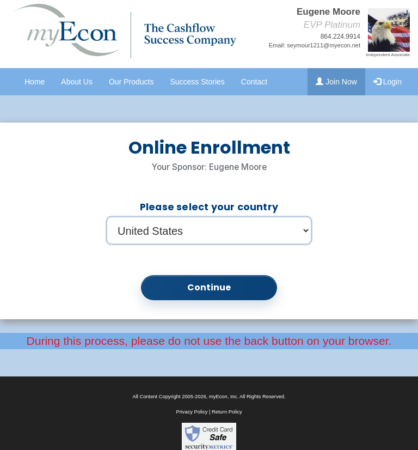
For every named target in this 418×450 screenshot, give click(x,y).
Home (34, 81)
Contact (254, 81)
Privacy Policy (191, 412)
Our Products (131, 81)
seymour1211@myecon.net (323, 45)
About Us (77, 81)
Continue (209, 287)
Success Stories (197, 81)
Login (387, 81)
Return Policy (227, 412)
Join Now (336, 81)
